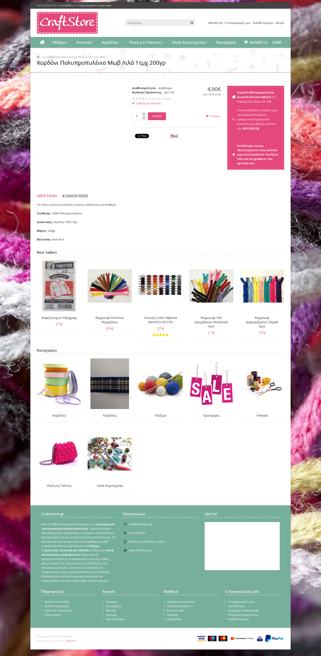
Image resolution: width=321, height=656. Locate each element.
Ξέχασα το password (180, 602)
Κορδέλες (110, 42)
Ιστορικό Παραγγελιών (243, 615)
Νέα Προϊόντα (115, 619)
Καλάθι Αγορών (263, 23)
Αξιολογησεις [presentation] (75, 196)
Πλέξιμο (59, 42)
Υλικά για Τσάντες (145, 42)
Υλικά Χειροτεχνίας (189, 42)
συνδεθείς (67, 5)
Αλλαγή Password (179, 606)
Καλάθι (157, 116)
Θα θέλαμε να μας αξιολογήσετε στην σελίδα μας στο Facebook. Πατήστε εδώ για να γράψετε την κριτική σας (257, 154)
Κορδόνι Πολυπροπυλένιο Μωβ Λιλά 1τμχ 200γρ (74, 57)
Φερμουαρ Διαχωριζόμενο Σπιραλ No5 (262, 322)
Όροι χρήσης (52, 615)
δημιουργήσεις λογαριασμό (95, 5)
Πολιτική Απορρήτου (58, 610)
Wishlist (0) (215, 23)
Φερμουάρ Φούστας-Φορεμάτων (109, 320)
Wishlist (111, 610)
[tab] (47, 196)
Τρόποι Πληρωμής (56, 606)
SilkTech (71, 640)
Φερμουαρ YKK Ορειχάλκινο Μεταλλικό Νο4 (211, 322)
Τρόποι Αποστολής (56, 602)
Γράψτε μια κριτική (146, 103)
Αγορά (280, 23)
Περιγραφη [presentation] (47, 196)
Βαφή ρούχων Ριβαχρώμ (59, 318)
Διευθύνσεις (236, 606)
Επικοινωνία (175, 610)
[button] (144, 114)
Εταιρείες (112, 602)
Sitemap (111, 615)
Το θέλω (215, 116)
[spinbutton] (137, 116)
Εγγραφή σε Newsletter (243, 610)
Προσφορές (226, 42)
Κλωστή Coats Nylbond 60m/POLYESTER (160, 320)
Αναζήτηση (174, 619)
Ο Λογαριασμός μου (237, 23)
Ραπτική (84, 42)
